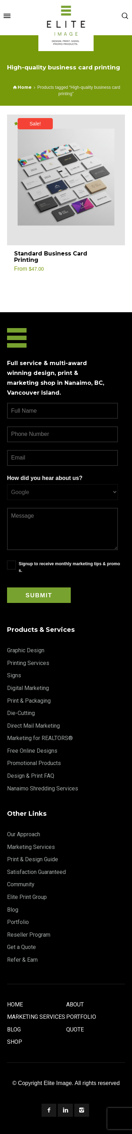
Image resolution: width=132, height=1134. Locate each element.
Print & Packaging (29, 700)
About (75, 1004)
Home (15, 1004)
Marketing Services (31, 847)
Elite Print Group (27, 897)
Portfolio (18, 922)
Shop (14, 1042)
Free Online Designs (32, 750)
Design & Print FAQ (30, 775)
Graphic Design (25, 650)
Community (20, 884)
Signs (14, 675)
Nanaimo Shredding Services (42, 788)
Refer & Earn (22, 959)
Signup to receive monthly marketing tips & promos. (69, 567)
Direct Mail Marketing (33, 725)
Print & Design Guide (32, 859)
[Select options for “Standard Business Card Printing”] (111, 257)
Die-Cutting (21, 713)
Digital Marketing (28, 688)
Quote (75, 1029)
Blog (12, 909)
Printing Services (28, 663)
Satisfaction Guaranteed (36, 872)
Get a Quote (21, 947)
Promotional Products (34, 763)
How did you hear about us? (44, 478)
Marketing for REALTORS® (40, 738)
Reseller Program (28, 934)
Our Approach (23, 834)
